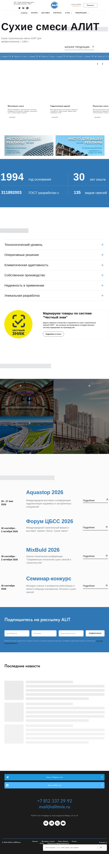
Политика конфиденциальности (58, 843)
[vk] (23, 9)
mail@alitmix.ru (76, 6)
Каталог (34, 13)
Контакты (57, 13)
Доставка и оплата (48, 841)
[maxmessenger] (27, 9)
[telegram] (19, 9)
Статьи (74, 841)
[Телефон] (57, 823)
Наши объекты (63, 841)
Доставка (46, 13)
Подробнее (89, 527)
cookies (58, 847)
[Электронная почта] (63, 823)
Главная (24, 13)
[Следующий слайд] (102, 64)
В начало (103, 842)
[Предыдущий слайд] (97, 64)
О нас (42, 843)
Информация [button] (81, 13)
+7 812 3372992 (76, 4)
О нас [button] (67, 13)
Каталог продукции (77, 47)
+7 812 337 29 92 (54, 801)
